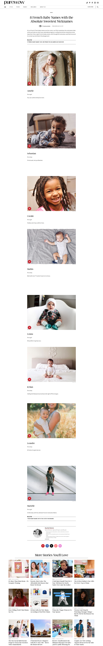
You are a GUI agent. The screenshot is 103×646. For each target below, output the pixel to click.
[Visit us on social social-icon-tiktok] (87, 2)
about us (43, 7)
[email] (60, 546)
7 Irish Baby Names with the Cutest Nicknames (40, 518)
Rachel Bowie (46, 26)
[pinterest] (29, 83)
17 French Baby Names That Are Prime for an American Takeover (45, 42)
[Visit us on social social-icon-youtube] (98, 3)
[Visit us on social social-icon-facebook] (92, 2)
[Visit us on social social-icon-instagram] (95, 3)
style (11, 7)
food (18, 7)
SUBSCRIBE (90, 7)
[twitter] (51, 546)
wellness (33, 7)
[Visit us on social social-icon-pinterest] (89, 2)
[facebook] (47, 546)
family (25, 7)
